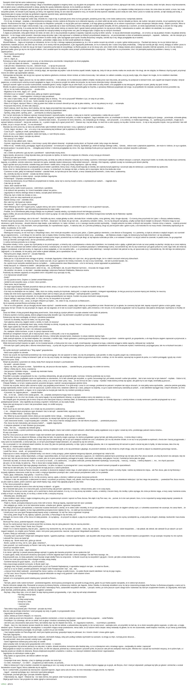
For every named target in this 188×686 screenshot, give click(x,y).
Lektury (3, 684)
